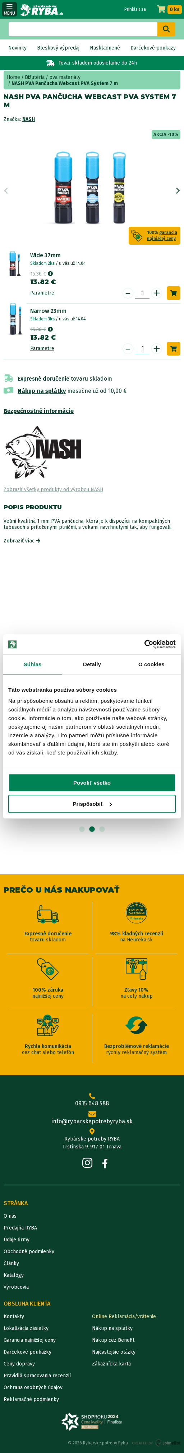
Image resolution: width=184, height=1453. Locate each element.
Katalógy (14, 1275)
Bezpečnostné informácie (39, 411)
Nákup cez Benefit (113, 1340)
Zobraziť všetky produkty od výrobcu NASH (53, 489)
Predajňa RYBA (20, 1228)
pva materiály (64, 77)
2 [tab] (92, 829)
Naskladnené (105, 48)
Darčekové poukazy (153, 48)
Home (13, 77)
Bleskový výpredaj (58, 48)
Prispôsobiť (92, 804)
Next (178, 191)
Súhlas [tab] (33, 664)
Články (11, 1263)
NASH (28, 119)
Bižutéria (35, 77)
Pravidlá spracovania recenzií (37, 1376)
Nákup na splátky (42, 390)
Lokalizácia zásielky (26, 1328)
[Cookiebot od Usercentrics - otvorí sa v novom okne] (144, 644)
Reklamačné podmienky (31, 1399)
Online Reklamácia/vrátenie (124, 1316)
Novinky (17, 48)
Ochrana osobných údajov (33, 1387)
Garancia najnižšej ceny (30, 1340)
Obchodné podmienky (29, 1252)
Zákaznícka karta (111, 1364)
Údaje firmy (16, 1240)
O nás (10, 1216)
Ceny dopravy (19, 1364)
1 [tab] (82, 829)
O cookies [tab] (151, 664)
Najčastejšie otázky (113, 1352)
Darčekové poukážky (27, 1352)
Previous (6, 191)
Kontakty (14, 1316)
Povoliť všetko (92, 783)
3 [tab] (102, 829)
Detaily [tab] (92, 664)
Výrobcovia (16, 1287)
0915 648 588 (92, 1100)
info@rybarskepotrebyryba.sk (92, 1118)
